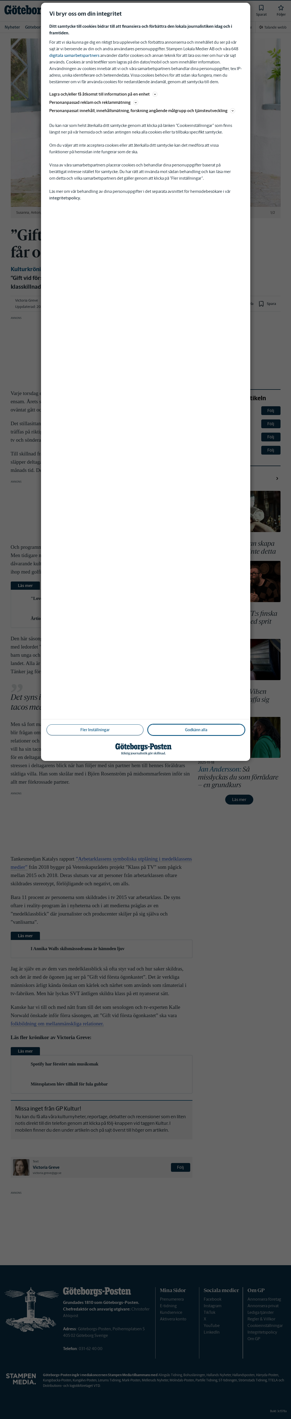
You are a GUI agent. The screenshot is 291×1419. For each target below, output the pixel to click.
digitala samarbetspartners (74, 55)
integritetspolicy (64, 198)
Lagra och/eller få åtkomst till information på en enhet (103, 94)
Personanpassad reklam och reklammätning (93, 102)
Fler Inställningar (95, 729)
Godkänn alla (196, 729)
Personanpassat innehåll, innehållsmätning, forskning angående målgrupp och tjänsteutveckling (142, 110)
